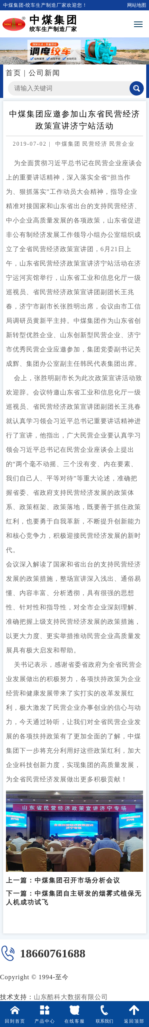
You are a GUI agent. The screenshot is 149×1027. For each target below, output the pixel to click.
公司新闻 (44, 73)
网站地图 (136, 5)
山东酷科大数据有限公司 (71, 997)
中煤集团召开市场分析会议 (77, 874)
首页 (13, 73)
